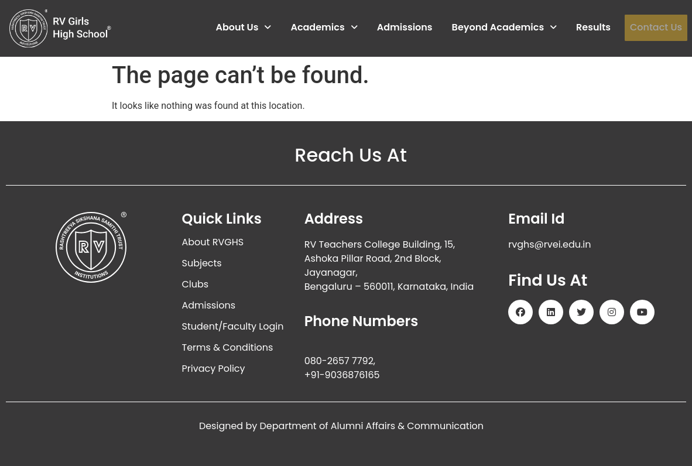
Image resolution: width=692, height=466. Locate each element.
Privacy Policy (213, 368)
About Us (243, 27)
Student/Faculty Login (233, 326)
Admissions (404, 27)
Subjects (202, 263)
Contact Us (655, 27)
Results (593, 27)
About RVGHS (213, 242)
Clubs (195, 284)
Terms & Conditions (227, 347)
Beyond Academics (504, 27)
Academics (323, 27)
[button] (243, 27)
